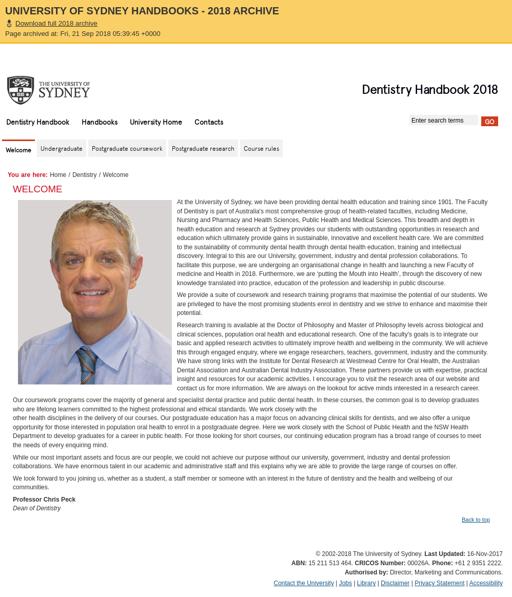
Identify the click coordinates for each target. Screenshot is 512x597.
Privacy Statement (439, 583)
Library (366, 583)
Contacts (208, 121)
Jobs (345, 583)
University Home (156, 121)
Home (58, 174)
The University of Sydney (58, 90)
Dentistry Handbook (37, 121)
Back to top (476, 519)
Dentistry (84, 174)
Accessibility (486, 583)
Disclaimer (395, 583)
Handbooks (99, 121)
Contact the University (304, 583)
